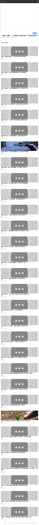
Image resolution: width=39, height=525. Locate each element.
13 (17, 522)
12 (15, 522)
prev (5, 522)
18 (28, 522)
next (34, 522)
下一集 (35, 33)
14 (20, 522)
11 (13, 522)
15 (22, 522)
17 (26, 522)
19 (30, 522)
